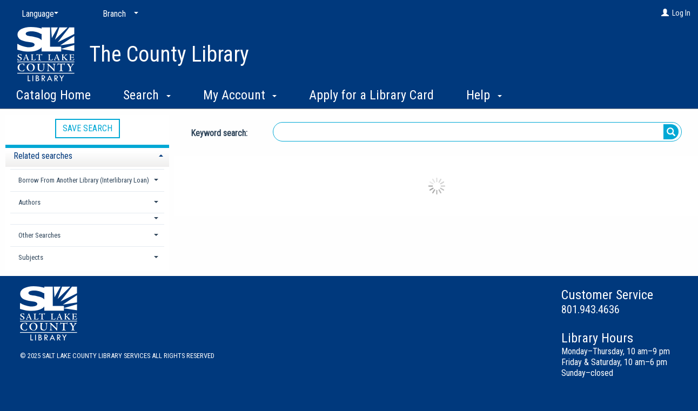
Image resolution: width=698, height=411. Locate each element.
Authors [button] (29, 202)
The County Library (169, 54)
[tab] (87, 155)
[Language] (37, 14)
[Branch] (118, 14)
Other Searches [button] (39, 235)
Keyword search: (220, 133)
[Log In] (665, 13)
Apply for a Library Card (371, 95)
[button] (87, 218)
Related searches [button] (43, 156)
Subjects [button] (30, 257)
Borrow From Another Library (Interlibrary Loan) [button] (83, 180)
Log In (681, 13)
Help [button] (484, 95)
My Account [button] (240, 95)
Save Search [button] (87, 128)
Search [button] (147, 95)
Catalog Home (53, 95)
